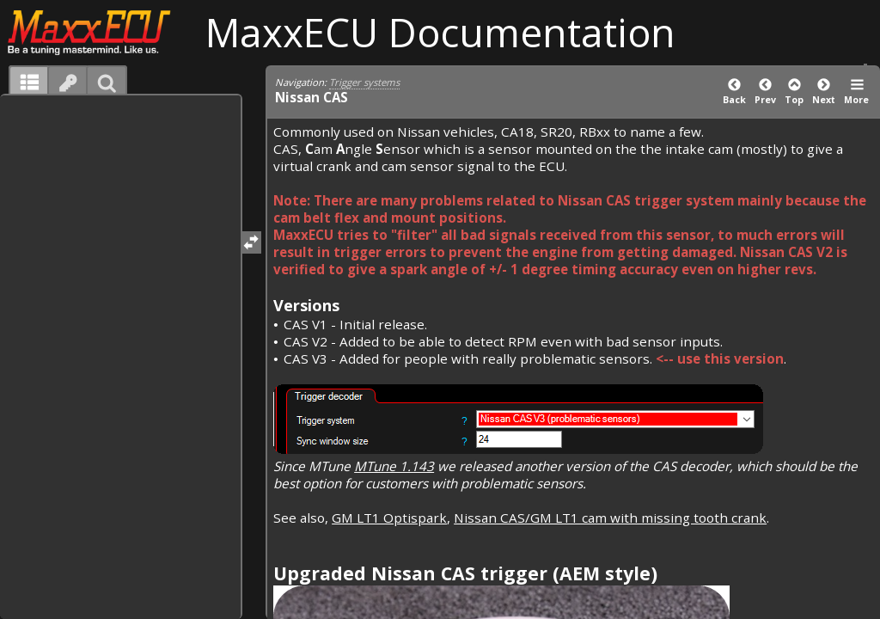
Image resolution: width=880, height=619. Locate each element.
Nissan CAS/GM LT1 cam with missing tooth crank (610, 517)
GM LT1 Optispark (389, 517)
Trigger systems (364, 82)
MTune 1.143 (394, 466)
